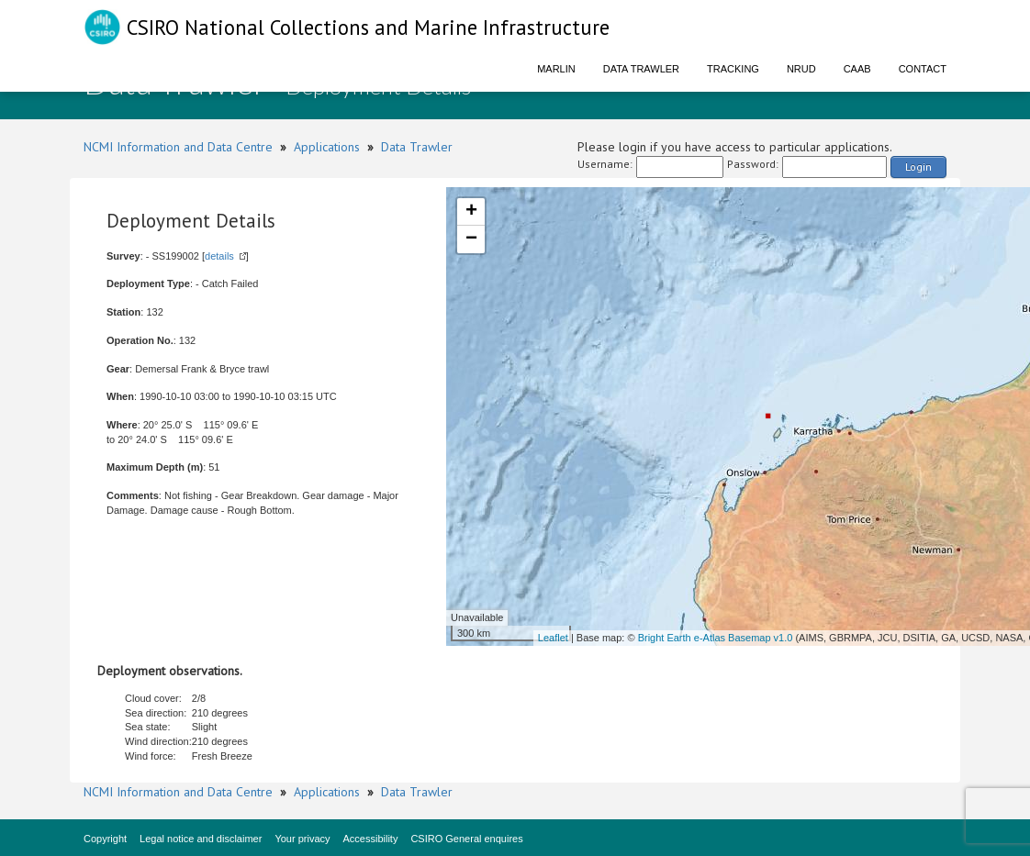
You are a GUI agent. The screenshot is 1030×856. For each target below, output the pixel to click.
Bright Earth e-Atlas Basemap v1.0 (715, 637)
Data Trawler (641, 68)
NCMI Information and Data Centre (178, 147)
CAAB (857, 68)
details (219, 255)
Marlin (556, 68)
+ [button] (471, 212)
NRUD (801, 68)
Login (918, 166)
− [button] (471, 239)
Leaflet (553, 637)
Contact (922, 68)
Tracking (733, 68)
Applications (327, 147)
